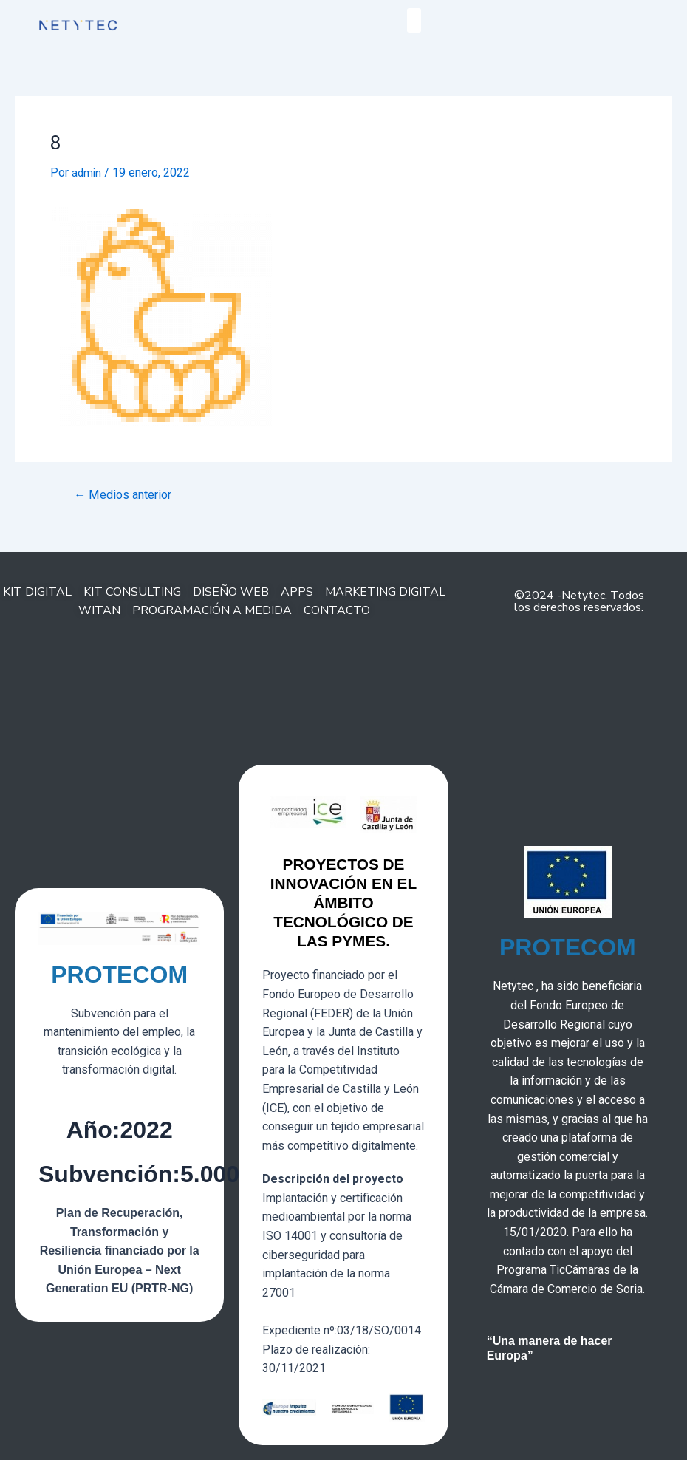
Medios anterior (126, 494)
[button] (414, 20)
